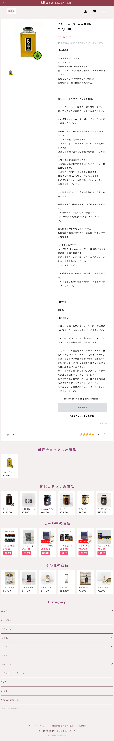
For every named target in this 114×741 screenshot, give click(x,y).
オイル (4, 655)
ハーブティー (7, 620)
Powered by (57, 736)
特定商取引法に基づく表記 (62, 726)
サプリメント (7, 629)
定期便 (4, 691)
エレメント (6, 646)
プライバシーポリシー (37, 726)
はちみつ (5, 611)
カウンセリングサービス (13, 673)
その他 (4, 638)
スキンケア (6, 664)
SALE (3, 682)
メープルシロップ (9, 708)
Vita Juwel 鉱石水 (10, 700)
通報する (103, 423)
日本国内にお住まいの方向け (82, 416)
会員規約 (82, 726)
